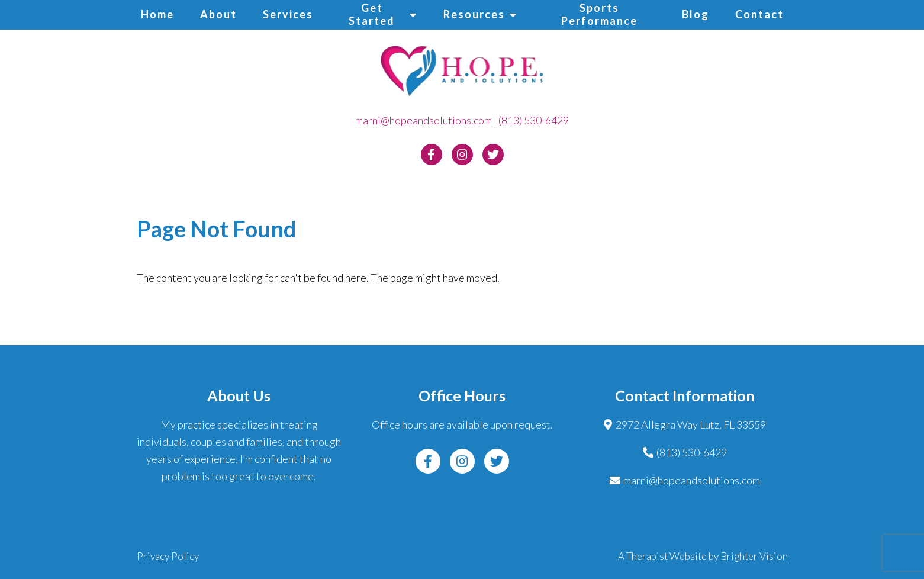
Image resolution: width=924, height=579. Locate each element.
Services (288, 14)
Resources (474, 14)
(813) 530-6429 (533, 120)
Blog (695, 14)
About (218, 14)
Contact (759, 14)
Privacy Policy (168, 556)
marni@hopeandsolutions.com (423, 120)
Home (157, 14)
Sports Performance (599, 14)
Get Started (372, 14)
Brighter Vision (754, 556)
